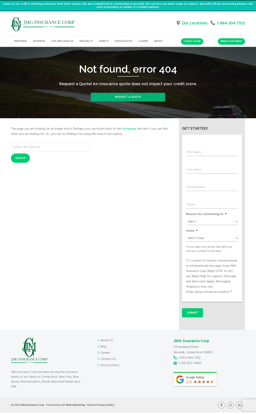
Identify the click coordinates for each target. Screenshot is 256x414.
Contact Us (108, 360)
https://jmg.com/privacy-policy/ (208, 296)
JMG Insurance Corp (32, 406)
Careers (105, 354)
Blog (103, 348)
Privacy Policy (106, 406)
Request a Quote (128, 101)
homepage (129, 133)
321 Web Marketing (73, 406)
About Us (106, 341)
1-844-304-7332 (226, 24)
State (191, 236)
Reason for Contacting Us (206, 219)
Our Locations (178, 24)
